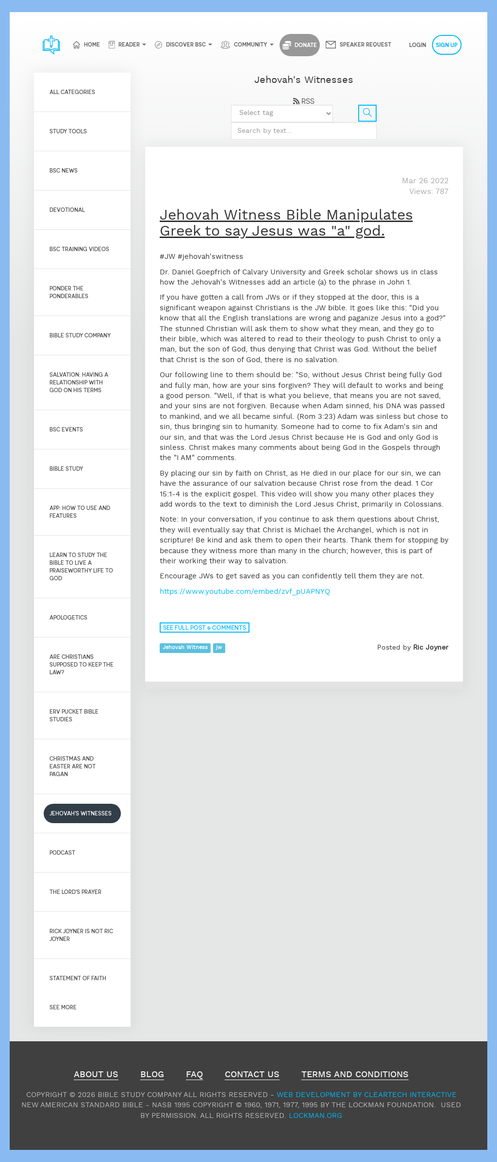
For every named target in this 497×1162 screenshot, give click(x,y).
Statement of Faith (78, 978)
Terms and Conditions (355, 1075)
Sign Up (447, 45)
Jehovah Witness (185, 648)
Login (417, 45)
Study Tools (68, 131)
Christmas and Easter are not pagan (73, 766)
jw (219, 648)
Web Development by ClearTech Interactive (367, 1094)
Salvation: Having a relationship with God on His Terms (79, 382)
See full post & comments (204, 627)
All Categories (72, 92)
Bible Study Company (80, 335)
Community (250, 44)
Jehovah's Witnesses (81, 813)
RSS (304, 100)
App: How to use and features (80, 512)
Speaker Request (365, 44)
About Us (96, 1075)
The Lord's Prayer (75, 892)
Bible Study (66, 468)
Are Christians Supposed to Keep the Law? (82, 664)
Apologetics (68, 617)
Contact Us (252, 1075)
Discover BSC (186, 44)
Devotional (67, 210)
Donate (299, 45)
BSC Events (66, 429)
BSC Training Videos (79, 249)
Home (92, 44)
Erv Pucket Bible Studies (74, 715)
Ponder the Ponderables (69, 292)
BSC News (64, 170)
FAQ (194, 1075)
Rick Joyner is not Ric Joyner (81, 935)
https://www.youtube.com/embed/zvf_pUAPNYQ (245, 591)
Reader (129, 44)
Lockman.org (315, 1115)
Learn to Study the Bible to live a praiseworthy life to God (81, 566)
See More (63, 1007)
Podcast (62, 852)
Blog (152, 1075)
